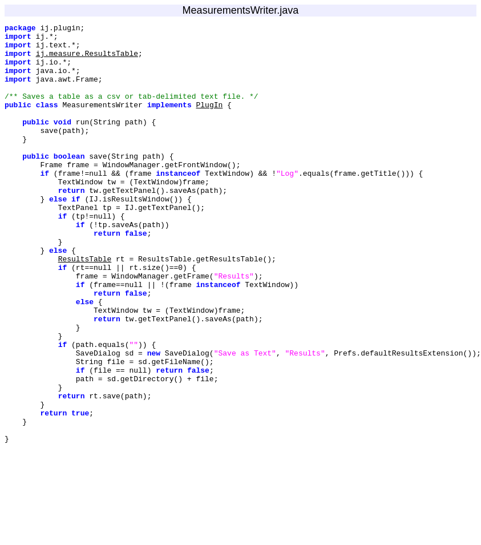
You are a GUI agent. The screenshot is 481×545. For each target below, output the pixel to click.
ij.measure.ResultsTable (87, 60)
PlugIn (209, 121)
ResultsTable (85, 306)
